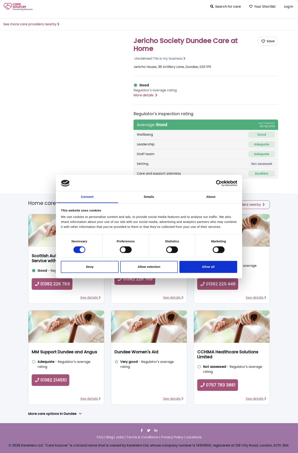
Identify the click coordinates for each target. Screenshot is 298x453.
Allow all (208, 267)
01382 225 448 (218, 284)
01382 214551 (50, 380)
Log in (288, 6)
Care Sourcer (18, 6)
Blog (109, 437)
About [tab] (210, 197)
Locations (194, 437)
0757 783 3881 (217, 385)
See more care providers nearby (31, 24)
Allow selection (149, 267)
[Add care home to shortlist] (268, 41)
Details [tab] (149, 197)
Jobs (120, 437)
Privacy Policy (172, 437)
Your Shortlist (262, 6)
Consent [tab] (87, 197)
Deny (90, 267)
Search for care (225, 6)
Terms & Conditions (142, 437)
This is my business (167, 58)
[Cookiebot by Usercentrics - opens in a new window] (219, 183)
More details (145, 95)
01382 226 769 (52, 284)
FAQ (100, 437)
